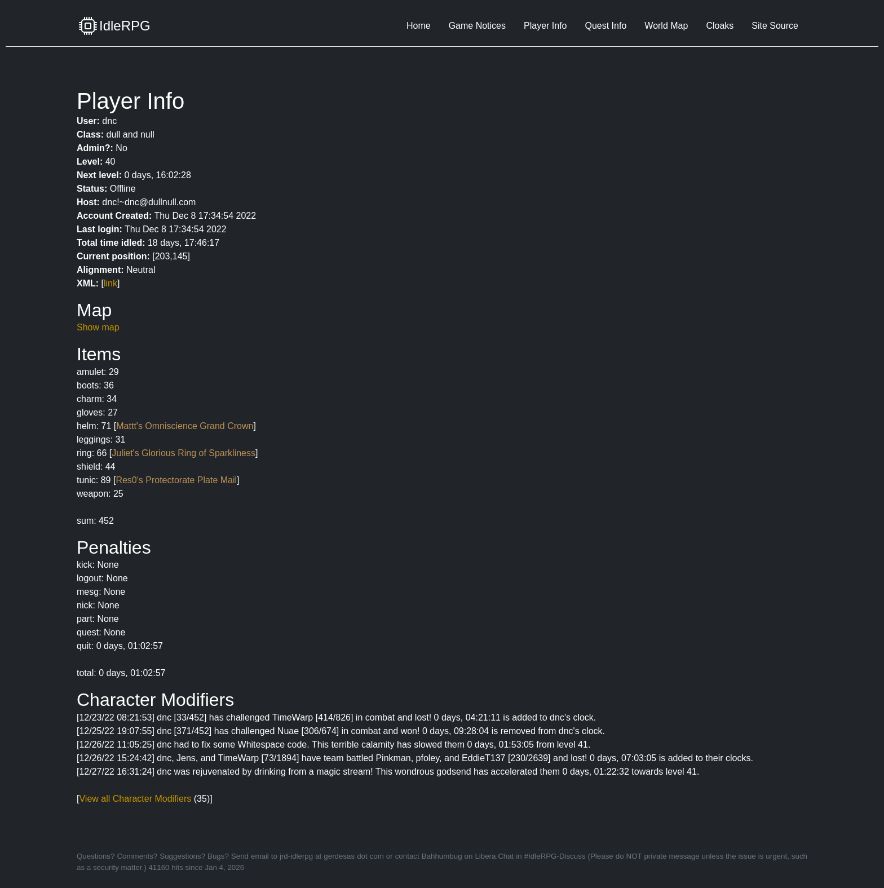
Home (418, 25)
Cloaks (719, 25)
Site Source (775, 25)
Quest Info (605, 25)
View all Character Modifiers (135, 798)
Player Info (545, 25)
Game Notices (477, 25)
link (110, 283)
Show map (98, 327)
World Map (666, 25)
